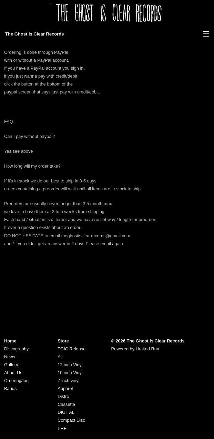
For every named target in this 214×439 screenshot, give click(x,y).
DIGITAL (66, 412)
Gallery (11, 364)
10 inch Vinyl (70, 372)
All (60, 356)
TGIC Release (71, 348)
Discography (16, 348)
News (9, 356)
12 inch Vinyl (70, 364)
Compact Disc (71, 420)
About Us (13, 372)
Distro (63, 396)
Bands (10, 388)
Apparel (65, 388)
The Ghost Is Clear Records (34, 34)
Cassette (66, 404)
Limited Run (147, 348)
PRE (62, 428)
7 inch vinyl (68, 380)
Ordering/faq (16, 380)
